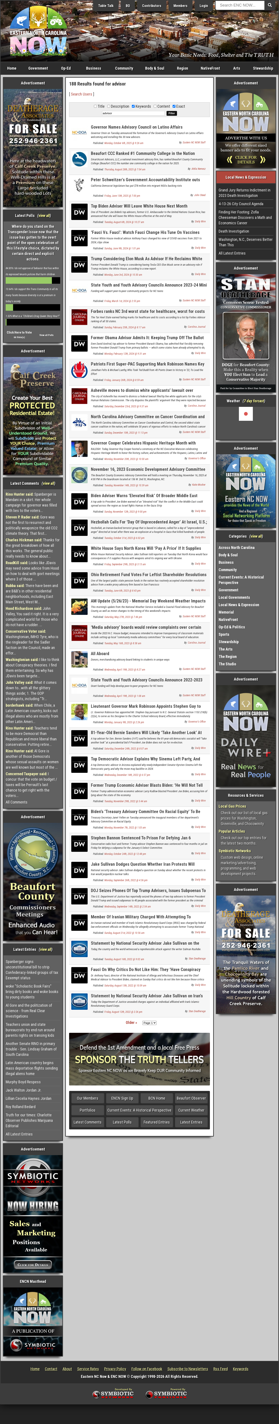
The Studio (227, 664)
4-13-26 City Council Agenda (241, 203)
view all (44, 215)
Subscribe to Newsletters (187, 1369)
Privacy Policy (115, 1369)
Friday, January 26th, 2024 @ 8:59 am (124, 380)
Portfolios (87, 1110)
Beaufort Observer (191, 1098)
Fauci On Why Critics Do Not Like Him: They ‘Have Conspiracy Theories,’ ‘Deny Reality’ (146, 972)
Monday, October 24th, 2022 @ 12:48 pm (125, 853)
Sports (224, 634)
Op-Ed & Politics (232, 627)
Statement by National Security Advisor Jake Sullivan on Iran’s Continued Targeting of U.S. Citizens (147, 998)
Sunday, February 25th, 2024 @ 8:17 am (124, 327)
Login (204, 6)
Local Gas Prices (232, 806)
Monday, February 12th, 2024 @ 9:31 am (125, 353)
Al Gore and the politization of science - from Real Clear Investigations (29, 1010)
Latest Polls (122, 1122)
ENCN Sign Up (122, 1098)
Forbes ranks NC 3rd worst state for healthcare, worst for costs (148, 311)
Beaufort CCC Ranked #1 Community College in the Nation (143, 153)
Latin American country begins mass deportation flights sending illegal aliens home (32, 1068)
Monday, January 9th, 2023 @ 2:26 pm (124, 722)
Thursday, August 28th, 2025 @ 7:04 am (124, 169)
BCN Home (156, 1098)
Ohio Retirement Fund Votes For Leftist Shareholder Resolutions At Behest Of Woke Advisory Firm (148, 577)
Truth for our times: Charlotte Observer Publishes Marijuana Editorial (29, 1120)
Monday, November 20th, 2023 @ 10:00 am (126, 459)
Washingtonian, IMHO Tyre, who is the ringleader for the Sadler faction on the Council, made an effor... (32, 642)
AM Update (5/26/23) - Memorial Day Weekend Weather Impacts (148, 601)
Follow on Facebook (146, 1369)
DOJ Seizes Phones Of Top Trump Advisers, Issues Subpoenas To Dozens (148, 893)
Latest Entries (191, 1122)
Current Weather (191, 1110)
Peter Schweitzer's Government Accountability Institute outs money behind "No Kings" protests (145, 182)
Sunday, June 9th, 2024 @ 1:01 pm (122, 248)
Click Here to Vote (19, 332)
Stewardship (263, 68)
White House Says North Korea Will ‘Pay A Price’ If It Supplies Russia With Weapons (146, 551)
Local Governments (234, 597)
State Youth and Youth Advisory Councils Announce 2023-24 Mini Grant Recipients (149, 287)
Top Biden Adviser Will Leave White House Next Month (139, 206)
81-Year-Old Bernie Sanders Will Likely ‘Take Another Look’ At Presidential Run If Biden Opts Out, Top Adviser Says (146, 735)
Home (11, 68)
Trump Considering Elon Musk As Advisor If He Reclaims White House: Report (146, 261)
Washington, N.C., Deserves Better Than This (246, 242)
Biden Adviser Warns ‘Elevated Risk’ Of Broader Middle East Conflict (144, 498)
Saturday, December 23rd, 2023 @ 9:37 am (126, 406)
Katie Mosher (199, 484)
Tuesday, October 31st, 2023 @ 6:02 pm (124, 538)
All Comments (16, 802)
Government (38, 68)
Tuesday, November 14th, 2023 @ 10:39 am (126, 485)
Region (182, 68)
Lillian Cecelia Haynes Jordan (28, 1098)
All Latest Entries (19, 1134)
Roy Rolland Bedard (21, 1106)
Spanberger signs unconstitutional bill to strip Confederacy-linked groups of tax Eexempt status (32, 969)
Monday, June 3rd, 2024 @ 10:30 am (123, 274)
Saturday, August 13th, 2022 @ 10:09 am (125, 985)
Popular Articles (232, 831)
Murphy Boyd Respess (23, 1082)
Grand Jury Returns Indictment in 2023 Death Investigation (244, 193)
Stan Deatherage (197, 958)
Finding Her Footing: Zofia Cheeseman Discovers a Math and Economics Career (245, 217)
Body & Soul (154, 68)
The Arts (226, 649)
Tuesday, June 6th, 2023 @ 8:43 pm (122, 590)
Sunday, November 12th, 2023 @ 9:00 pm (125, 511)
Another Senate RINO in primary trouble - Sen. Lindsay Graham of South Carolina (31, 1049)
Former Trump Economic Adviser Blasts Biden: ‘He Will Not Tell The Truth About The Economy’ (147, 788)
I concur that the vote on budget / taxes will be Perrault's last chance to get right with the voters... (31, 785)
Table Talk (106, 6)
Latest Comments (88, 1122)
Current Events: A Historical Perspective (139, 1110)
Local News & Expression (239, 604)
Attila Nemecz (199, 168)
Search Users (81, 94)
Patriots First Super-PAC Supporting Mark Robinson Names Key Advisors (147, 366)
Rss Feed (220, 1369)
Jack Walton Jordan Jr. (23, 1090)
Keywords (240, 1369)
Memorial (226, 612)
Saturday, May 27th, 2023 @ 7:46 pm (123, 617)
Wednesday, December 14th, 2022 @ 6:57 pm (127, 775)
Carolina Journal (197, 326)
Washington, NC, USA (246, 423)
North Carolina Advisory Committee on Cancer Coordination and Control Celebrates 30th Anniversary (148, 419)
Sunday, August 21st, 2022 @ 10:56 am (124, 932)
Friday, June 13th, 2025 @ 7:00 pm (122, 195)
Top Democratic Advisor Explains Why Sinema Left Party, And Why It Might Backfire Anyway (145, 761)
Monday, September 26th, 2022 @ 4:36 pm (126, 880)
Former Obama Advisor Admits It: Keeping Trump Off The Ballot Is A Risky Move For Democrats (147, 340)
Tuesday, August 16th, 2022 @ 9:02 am (124, 959)
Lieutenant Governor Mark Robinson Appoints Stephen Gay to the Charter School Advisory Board (146, 709)
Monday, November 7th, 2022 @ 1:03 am (125, 827)
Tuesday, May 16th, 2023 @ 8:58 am (122, 643)
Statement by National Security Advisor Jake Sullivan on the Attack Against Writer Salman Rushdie (145, 946)
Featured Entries (157, 1122)
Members (180, 6)
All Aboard (100, 653)
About (67, 1369)
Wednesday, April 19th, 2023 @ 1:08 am (124, 696)
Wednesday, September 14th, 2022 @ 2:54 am (127, 906)
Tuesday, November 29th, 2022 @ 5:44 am (125, 801)
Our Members (87, 1098)
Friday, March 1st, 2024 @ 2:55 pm (122, 301)
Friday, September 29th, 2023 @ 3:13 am (125, 564)
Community (124, 68)
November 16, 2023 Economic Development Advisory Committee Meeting (148, 472)
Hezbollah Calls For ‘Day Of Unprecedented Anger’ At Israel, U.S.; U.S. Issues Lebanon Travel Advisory (149, 524)
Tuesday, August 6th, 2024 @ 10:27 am (124, 222)
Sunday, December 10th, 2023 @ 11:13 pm (126, 432)
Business (93, 68)
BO (128, 6)
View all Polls (46, 335)
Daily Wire (200, 221)
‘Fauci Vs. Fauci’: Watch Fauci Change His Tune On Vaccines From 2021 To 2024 (145, 235)
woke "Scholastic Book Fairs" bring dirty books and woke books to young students (32, 991)
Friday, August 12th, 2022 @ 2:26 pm (123, 1011)
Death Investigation (234, 231)
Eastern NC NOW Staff (194, 142)
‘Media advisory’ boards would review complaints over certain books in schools (146, 630)
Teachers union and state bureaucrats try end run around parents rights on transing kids (30, 1030)
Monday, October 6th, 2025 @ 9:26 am (123, 143)
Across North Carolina (237, 547)
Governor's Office (197, 458)
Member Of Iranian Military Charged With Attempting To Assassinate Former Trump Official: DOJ (141, 919)
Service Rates (88, 1369)
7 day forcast (254, 401)
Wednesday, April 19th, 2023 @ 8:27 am (124, 669)
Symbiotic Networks (235, 851)
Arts (236, 68)
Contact (51, 1369)
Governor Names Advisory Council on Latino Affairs (136, 127)
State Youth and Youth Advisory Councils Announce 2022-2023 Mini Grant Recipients (146, 682)
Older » (131, 1022)
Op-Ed (66, 68)
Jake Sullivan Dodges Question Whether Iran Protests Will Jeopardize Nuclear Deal (143, 867)
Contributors (151, 6)
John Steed (200, 195)
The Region (228, 656)
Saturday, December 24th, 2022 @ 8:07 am (126, 748)
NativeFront (210, 68)
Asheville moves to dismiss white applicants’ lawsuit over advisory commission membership (142, 393)
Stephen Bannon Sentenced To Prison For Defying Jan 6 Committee (141, 840)
